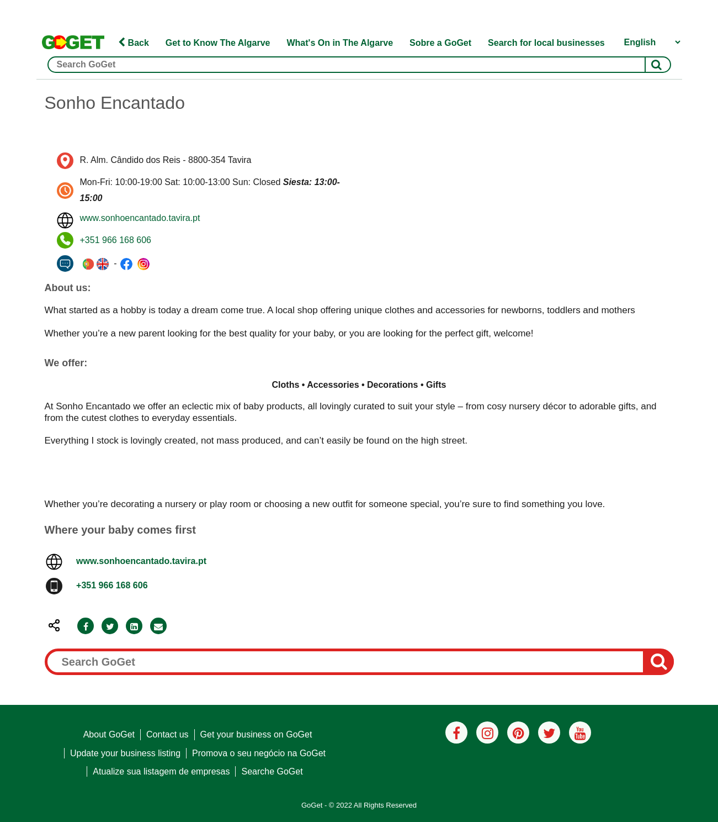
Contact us (167, 734)
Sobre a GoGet (440, 43)
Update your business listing (125, 753)
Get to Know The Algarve (218, 43)
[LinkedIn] (134, 626)
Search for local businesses (546, 43)
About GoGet (109, 734)
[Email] (158, 626)
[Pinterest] (518, 732)
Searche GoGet (271, 771)
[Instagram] (487, 732)
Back (133, 43)
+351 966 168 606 (115, 240)
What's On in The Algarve (339, 43)
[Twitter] (109, 626)
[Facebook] (85, 626)
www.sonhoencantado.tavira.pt (140, 218)
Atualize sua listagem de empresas (161, 771)
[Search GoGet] (359, 64)
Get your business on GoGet (256, 734)
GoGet (311, 805)
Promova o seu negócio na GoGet (259, 753)
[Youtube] (580, 732)
